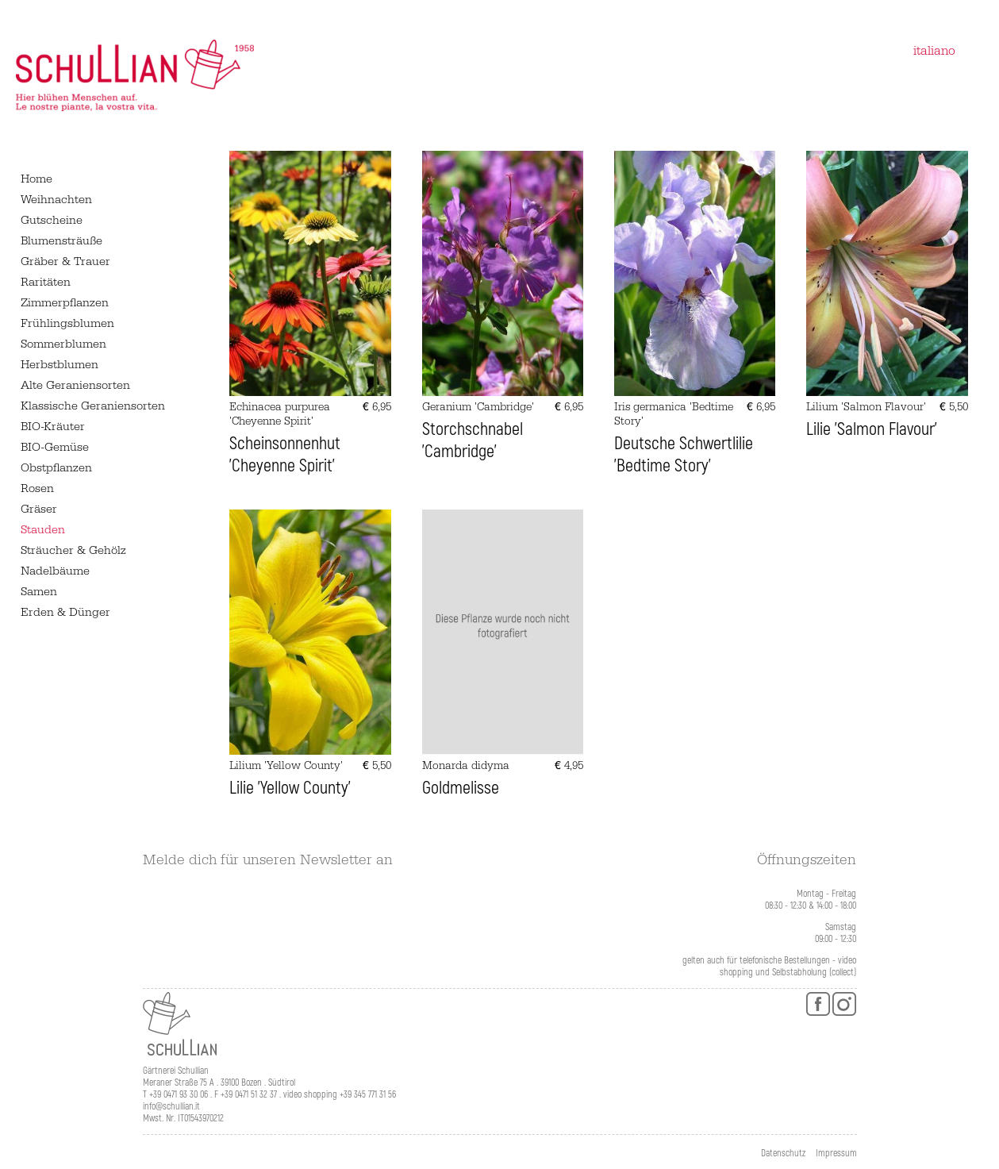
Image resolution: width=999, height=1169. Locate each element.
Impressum (836, 1153)
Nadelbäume (55, 571)
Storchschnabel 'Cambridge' (472, 440)
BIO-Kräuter (53, 426)
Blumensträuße (61, 240)
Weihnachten (56, 199)
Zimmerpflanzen (65, 302)
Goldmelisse (460, 788)
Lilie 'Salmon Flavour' (871, 429)
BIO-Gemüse (55, 447)
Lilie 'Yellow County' (290, 788)
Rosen (37, 488)
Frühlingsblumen (67, 323)
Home (36, 179)
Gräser (39, 509)
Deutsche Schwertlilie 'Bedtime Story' (683, 455)
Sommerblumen (63, 344)
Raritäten (46, 282)
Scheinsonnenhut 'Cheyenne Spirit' (284, 455)
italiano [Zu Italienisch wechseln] (934, 51)
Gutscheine (52, 220)
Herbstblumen (59, 364)
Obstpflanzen (56, 467)
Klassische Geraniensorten (93, 405)
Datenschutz (783, 1153)
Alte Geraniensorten (75, 385)
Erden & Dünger (65, 612)
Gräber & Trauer (65, 261)
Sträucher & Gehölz (73, 550)
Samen (39, 591)
